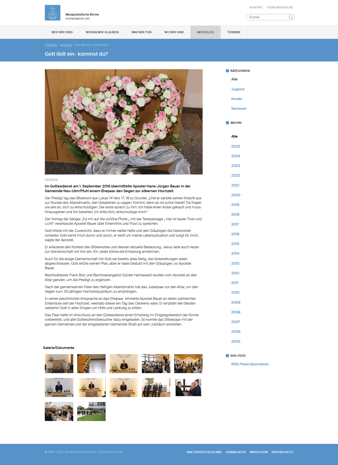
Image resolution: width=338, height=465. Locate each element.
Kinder (236, 99)
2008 (236, 312)
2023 (235, 166)
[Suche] (270, 17)
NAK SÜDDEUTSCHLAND (204, 452)
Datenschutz (282, 452)
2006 (235, 332)
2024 (235, 156)
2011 (234, 283)
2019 (235, 205)
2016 (235, 234)
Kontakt (256, 7)
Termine (234, 33)
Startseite (51, 45)
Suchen (291, 17)
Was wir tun (141, 33)
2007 (235, 322)
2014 (235, 253)
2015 (235, 244)
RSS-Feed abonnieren (250, 364)
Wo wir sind (174, 33)
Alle (234, 79)
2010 (235, 293)
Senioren (239, 109)
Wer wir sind (62, 33)
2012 (235, 273)
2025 (235, 146)
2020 (235, 195)
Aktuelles (205, 33)
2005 (235, 341)
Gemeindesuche (280, 7)
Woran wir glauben (102, 33)
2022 (235, 175)
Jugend (237, 89)
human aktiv (236, 452)
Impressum (259, 452)
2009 (235, 302)
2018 (235, 214)
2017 (235, 224)
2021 (235, 185)
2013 (235, 263)
